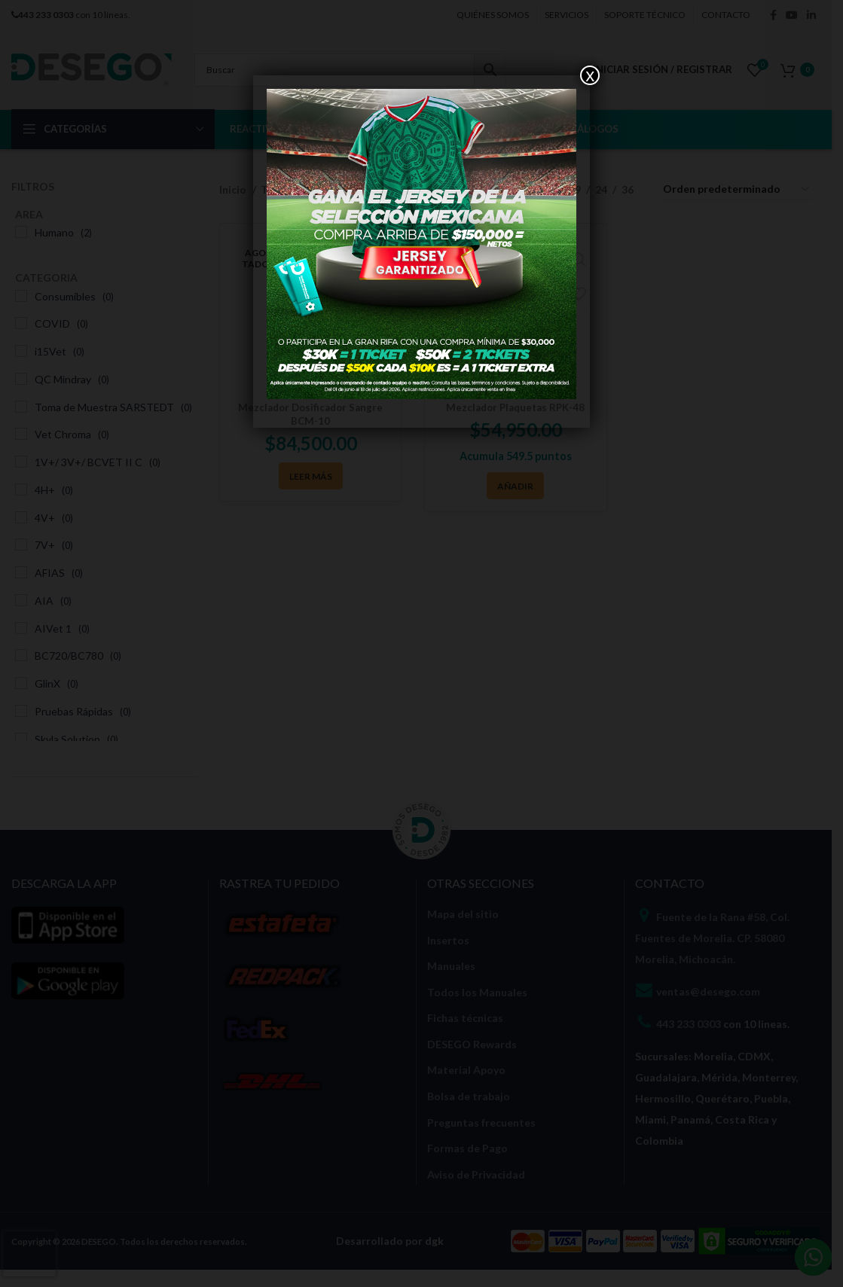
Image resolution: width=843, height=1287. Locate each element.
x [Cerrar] (589, 75)
